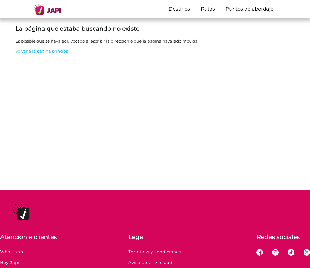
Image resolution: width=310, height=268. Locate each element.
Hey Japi (9, 262)
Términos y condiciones (154, 251)
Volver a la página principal (42, 51)
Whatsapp (11, 251)
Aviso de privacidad (150, 262)
